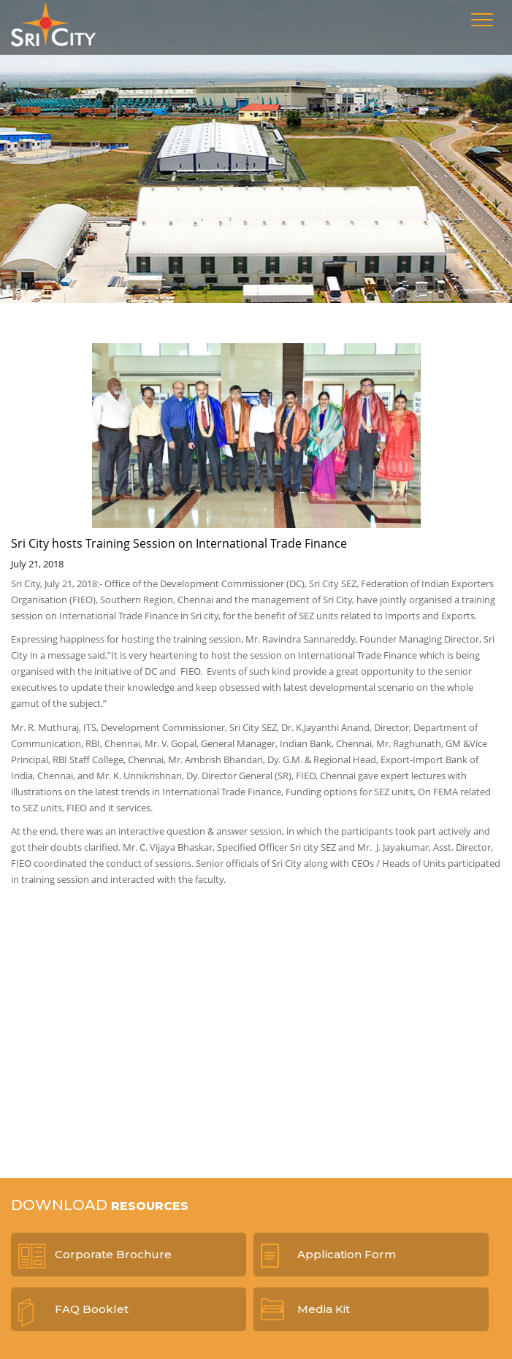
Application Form (346, 1254)
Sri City (53, 27)
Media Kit (323, 1309)
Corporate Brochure (113, 1254)
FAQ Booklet (92, 1309)
